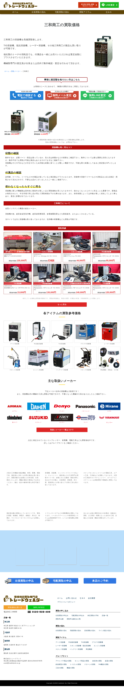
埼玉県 (6, 630)
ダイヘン (38, 409)
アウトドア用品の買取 (64, 665)
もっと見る (62, 306)
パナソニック (86, 409)
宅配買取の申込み (78, 619)
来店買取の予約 (93, 619)
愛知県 (6, 657)
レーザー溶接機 (61, 650)
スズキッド (38, 420)
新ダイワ (15, 420)
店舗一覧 (105, 619)
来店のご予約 (100, 588)
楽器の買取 (109, 665)
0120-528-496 (87, 5)
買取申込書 (60, 623)
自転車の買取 (97, 665)
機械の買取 (71, 672)
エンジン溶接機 (99, 650)
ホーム (15, 12)
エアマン (15, 409)
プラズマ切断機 (97, 646)
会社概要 (89, 606)
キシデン (62, 420)
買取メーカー (16, 71)
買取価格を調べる (15, 615)
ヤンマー (109, 420)
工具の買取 (60, 672)
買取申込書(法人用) (74, 623)
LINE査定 (110, 5)
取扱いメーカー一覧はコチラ (62, 432)
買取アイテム (85, 12)
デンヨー (62, 409)
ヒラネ (109, 409)
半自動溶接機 (73, 646)
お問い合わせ (70, 606)
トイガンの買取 (75, 668)
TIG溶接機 (85, 646)
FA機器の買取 (104, 668)
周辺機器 (89, 653)
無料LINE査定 (39, 615)
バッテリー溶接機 (76, 653)
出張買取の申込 (24, 588)
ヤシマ (86, 420)
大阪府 (6, 640)
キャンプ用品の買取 (82, 665)
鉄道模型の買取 (61, 668)
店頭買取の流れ (89, 635)
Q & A (108, 12)
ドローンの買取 (89, 668)
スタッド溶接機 (61, 653)
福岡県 (6, 649)
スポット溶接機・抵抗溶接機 (80, 650)
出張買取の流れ (39, 12)
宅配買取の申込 (62, 588)
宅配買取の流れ (62, 12)
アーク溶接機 (60, 646)
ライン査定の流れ (105, 635)
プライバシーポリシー (103, 606)
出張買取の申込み (62, 619)
